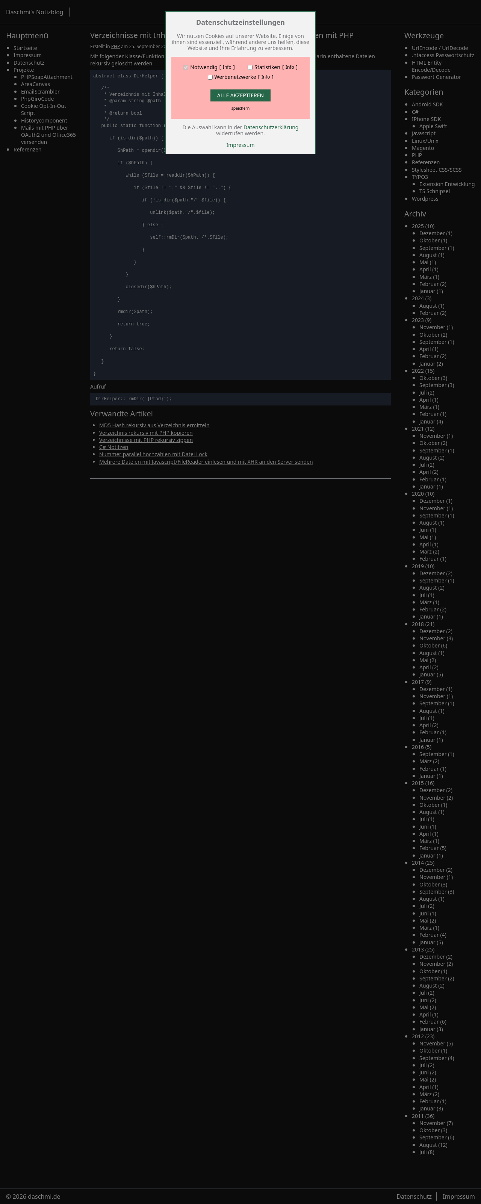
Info (227, 67)
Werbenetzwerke (235, 77)
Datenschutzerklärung (271, 127)
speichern (240, 108)
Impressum (241, 144)
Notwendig (204, 67)
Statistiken (267, 67)
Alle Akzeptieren (240, 95)
